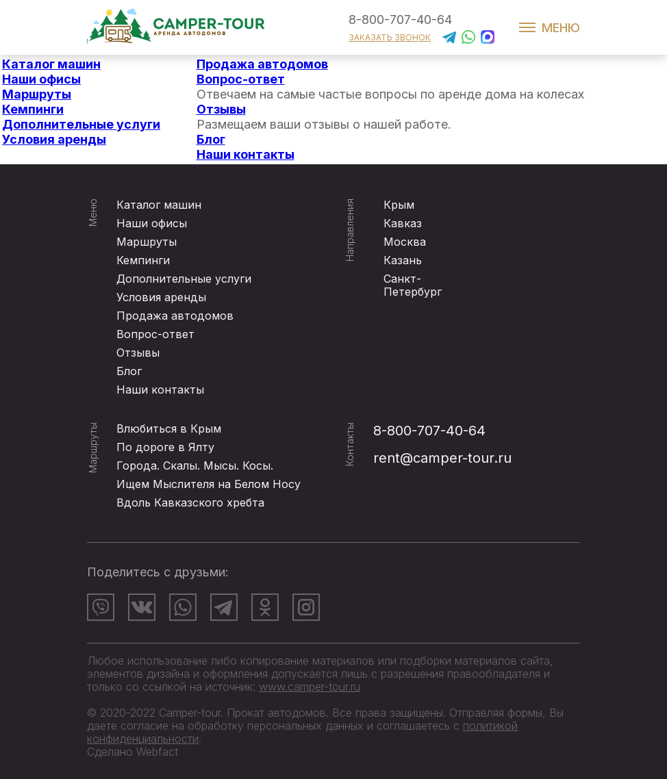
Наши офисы (41, 79)
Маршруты (36, 94)
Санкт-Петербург (412, 285)
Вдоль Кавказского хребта (190, 502)
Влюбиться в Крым (168, 428)
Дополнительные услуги (81, 124)
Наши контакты (245, 154)
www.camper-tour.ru (309, 686)
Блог (211, 139)
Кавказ (402, 223)
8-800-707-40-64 (400, 19)
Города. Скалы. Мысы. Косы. (194, 465)
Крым (398, 205)
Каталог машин (51, 64)
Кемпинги (33, 109)
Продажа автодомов (262, 64)
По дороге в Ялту (165, 447)
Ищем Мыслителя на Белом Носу (208, 484)
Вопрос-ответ (241, 79)
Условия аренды (54, 139)
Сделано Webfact (132, 751)
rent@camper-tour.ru (442, 458)
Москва (404, 241)
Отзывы (221, 109)
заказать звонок (390, 37)
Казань (402, 260)
